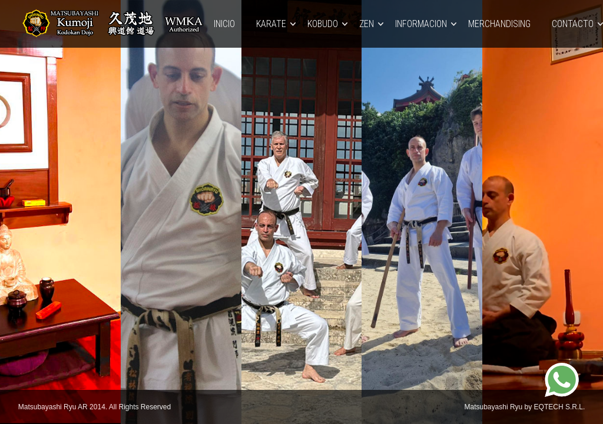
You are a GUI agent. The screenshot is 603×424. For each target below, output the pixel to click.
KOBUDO (322, 23)
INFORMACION (421, 23)
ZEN (366, 23)
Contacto (573, 23)
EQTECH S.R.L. (559, 407)
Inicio (224, 23)
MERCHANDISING (499, 23)
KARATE (271, 23)
